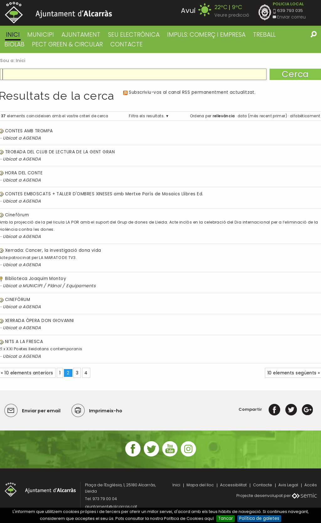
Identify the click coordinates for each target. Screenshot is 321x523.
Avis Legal (288, 485)
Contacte (262, 485)
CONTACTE (126, 44)
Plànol (54, 286)
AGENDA (32, 138)
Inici (13, 34)
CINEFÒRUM (17, 300)
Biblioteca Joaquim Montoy (35, 279)
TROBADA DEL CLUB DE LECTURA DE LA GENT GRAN (60, 152)
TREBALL (264, 34)
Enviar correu (291, 17)
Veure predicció (231, 15)
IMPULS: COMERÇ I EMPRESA (206, 34)
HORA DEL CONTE (24, 173)
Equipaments (81, 286)
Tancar (225, 518)
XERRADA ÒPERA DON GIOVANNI (39, 321)
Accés (310, 485)
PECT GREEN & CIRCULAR (67, 44)
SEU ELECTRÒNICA (134, 34)
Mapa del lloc (200, 485)
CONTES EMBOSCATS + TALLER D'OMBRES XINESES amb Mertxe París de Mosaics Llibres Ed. (104, 194)
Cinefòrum (17, 215)
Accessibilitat (233, 485)
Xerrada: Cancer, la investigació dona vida (53, 250)
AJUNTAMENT (80, 34)
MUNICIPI (40, 34)
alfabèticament (305, 116)
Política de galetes (259, 518)
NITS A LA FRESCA (24, 342)
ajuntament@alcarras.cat (111, 506)
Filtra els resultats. (146, 116)
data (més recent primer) (262, 116)
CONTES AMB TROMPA (29, 131)
